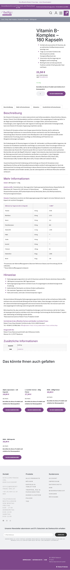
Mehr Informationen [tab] (23, 107)
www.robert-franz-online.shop (47, 325)
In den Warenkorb (56, 94)
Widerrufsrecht (57, 491)
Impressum (54, 481)
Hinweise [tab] (36, 107)
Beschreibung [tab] (8, 107)
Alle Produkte (13, 19)
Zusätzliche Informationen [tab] (52, 107)
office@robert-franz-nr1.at (29, 325)
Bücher (29, 481)
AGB (50, 488)
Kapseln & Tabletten (31, 486)
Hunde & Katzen (33, 495)
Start (2, 19)
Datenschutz (55, 484)
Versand (53, 494)
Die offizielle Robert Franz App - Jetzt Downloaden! (35, 2)
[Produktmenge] (40, 93)
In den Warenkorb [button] (12, 410)
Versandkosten (43, 77)
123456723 (20, 349)
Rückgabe (53, 497)
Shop (6, 19)
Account (53, 478)
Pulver (29, 498)
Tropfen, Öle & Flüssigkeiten (33, 491)
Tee (27, 501)
